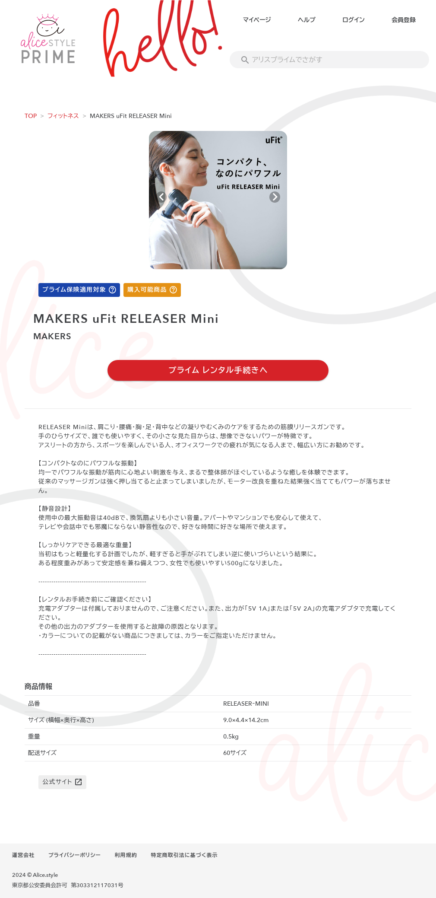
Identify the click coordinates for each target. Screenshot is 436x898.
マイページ (257, 20)
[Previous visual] (161, 197)
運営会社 (23, 855)
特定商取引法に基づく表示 (184, 855)
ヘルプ (307, 20)
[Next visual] (274, 197)
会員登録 (404, 20)
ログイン (353, 20)
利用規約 (126, 855)
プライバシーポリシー (74, 855)
